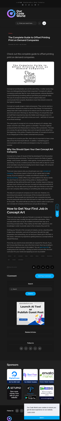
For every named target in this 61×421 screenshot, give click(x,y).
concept (20, 256)
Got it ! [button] (42, 417)
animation (20, 259)
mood (13, 259)
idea (26, 256)
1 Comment (12, 276)
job (9, 259)
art (14, 256)
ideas (37, 256)
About (35, 2)
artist (31, 256)
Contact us (41, 2)
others (9, 256)
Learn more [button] (31, 412)
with (19, 2)
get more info (44, 247)
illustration (49, 256)
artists (42, 256)
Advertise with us (28, 2)
